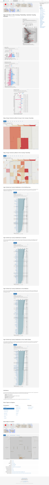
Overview (41, 6)
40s (14, 121)
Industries (17, 413)
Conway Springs (14, 464)
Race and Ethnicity (42, 16)
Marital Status (5, 413)
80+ (22, 121)
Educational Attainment (42, 26)
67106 (14, 465)
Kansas (13, 460)
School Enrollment (30, 408)
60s (18, 121)
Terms (24, 478)
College (8, 121)
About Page (28, 399)
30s (12, 121)
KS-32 (12, 469)
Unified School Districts (12, 435)
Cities (4, 435)
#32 (27, 244)
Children (5, 121)
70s (20, 121)
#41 (27, 295)
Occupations (17, 411)
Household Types (6, 411)
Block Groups (18, 435)
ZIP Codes (7, 435)
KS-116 (13, 470)
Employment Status (18, 408)
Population (41, 7)
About (22, 478)
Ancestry (5, 416)
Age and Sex (5, 408)
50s (16, 121)
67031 (12, 465)
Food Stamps (41, 23)
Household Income (42, 21)
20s (10, 121)
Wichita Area (13, 463)
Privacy (26, 478)
